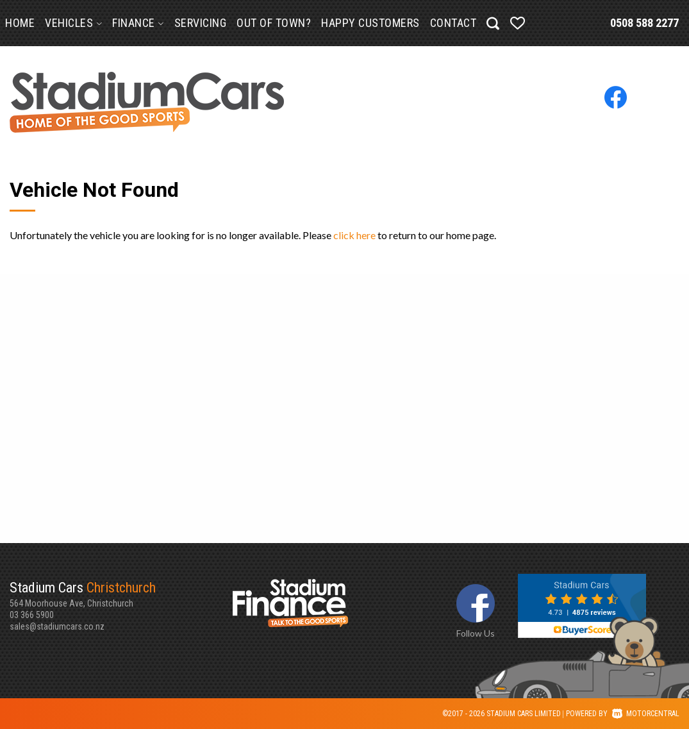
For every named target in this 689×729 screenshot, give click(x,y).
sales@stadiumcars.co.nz (57, 626)
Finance (138, 22)
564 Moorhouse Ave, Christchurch (121, 593)
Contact (453, 22)
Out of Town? (274, 22)
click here (354, 235)
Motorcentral (645, 713)
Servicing (200, 22)
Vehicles (73, 22)
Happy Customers (370, 22)
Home (20, 22)
